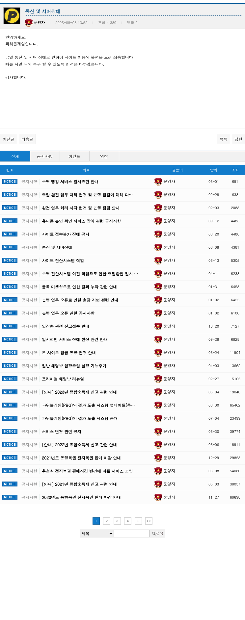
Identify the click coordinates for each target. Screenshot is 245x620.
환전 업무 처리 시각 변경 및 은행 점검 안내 (81, 208)
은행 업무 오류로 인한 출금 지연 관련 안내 (80, 300)
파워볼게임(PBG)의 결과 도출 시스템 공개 (80, 418)
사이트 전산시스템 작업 (63, 260)
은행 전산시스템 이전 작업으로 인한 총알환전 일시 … (90, 273)
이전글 (8, 139)
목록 (224, 139)
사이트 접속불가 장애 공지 (65, 234)
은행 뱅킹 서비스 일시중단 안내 (70, 181)
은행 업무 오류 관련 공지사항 (68, 313)
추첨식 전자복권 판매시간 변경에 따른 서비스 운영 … (90, 471)
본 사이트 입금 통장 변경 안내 (69, 352)
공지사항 (45, 156)
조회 (235, 169)
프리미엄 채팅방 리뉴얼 (63, 379)
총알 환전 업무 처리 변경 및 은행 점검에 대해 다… (87, 194)
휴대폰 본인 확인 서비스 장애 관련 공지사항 (81, 221)
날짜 (213, 169)
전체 (15, 156)
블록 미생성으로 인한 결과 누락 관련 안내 (79, 286)
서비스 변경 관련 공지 (61, 431)
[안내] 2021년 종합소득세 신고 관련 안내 (79, 484)
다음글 (27, 139)
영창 (104, 156)
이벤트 (74, 156)
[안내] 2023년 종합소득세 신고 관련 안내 (79, 392)
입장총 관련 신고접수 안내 (65, 326)
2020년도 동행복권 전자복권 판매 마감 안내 (81, 497)
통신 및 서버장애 (57, 247)
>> (149, 520)
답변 (238, 139)
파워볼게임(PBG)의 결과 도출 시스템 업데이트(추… (88, 405)
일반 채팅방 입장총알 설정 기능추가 (74, 365)
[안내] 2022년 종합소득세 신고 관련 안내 (79, 444)
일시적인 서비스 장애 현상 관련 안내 (75, 339)
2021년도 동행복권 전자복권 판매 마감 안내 (81, 457)
